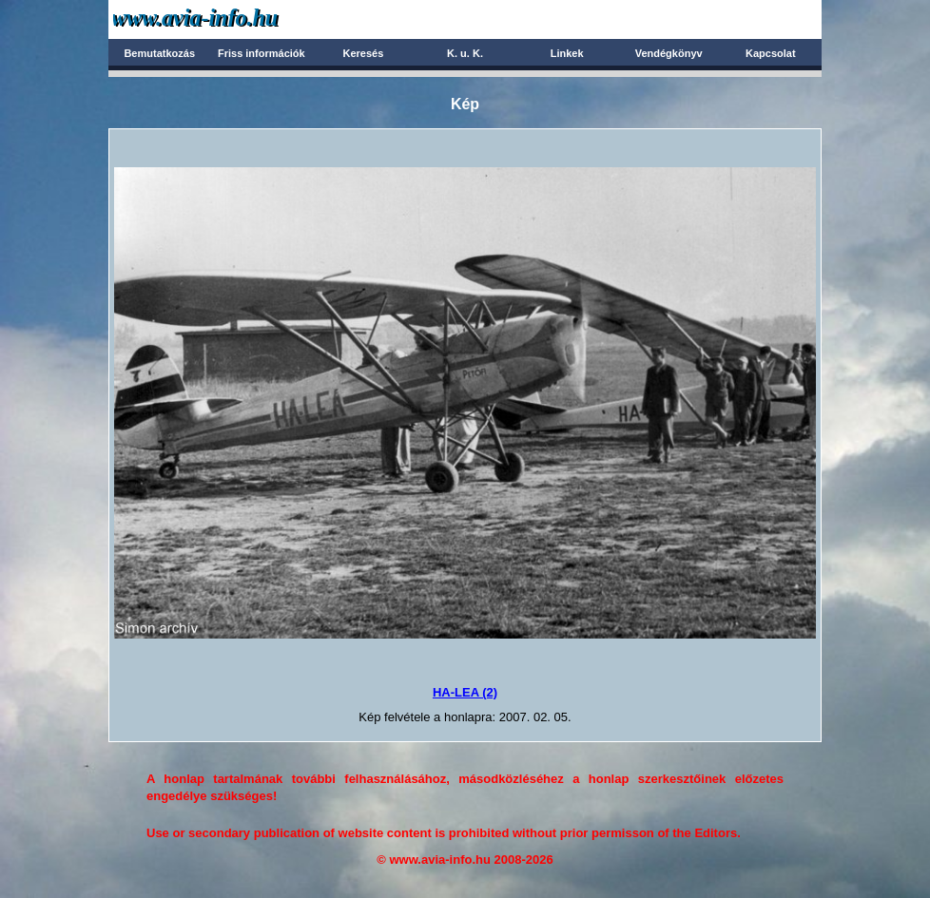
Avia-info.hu (228, 18)
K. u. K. (465, 53)
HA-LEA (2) (465, 692)
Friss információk (261, 53)
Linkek (567, 53)
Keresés (362, 53)
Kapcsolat (771, 53)
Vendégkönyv (669, 53)
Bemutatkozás (159, 53)
